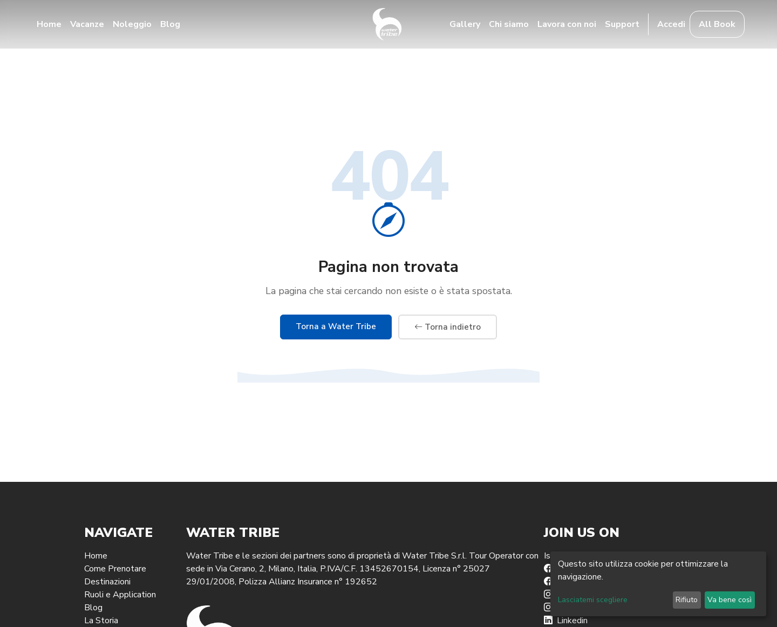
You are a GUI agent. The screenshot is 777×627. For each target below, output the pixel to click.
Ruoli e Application (120, 595)
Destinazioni (107, 582)
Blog (170, 24)
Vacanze (87, 24)
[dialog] (658, 583)
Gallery (464, 24)
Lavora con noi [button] (566, 24)
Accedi (671, 24)
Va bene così (729, 600)
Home (49, 24)
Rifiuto (687, 600)
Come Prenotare (115, 569)
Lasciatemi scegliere (593, 600)
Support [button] (622, 24)
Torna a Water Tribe (336, 326)
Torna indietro (447, 327)
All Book (717, 24)
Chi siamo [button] (509, 24)
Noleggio (132, 24)
